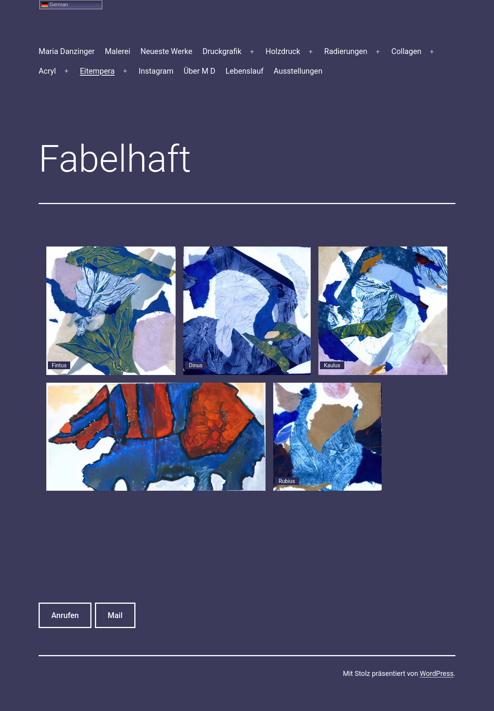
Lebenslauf (244, 71)
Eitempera (97, 71)
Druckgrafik (222, 51)
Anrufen (65, 615)
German (55, 5)
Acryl (47, 71)
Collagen (406, 51)
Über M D (199, 71)
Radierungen (345, 51)
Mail (115, 615)
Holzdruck (283, 51)
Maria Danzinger (67, 51)
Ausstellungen (298, 71)
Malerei (117, 51)
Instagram (156, 71)
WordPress (436, 673)
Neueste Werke (166, 51)
